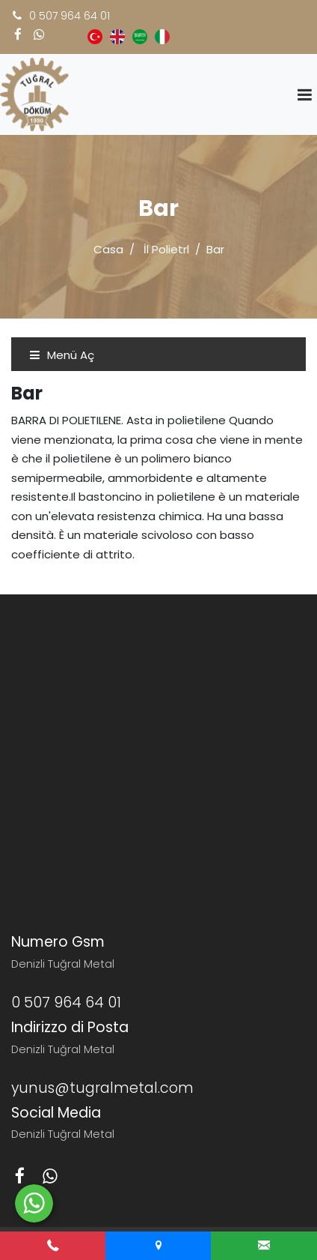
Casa (108, 249)
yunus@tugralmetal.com (102, 1088)
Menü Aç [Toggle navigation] (61, 355)
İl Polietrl (166, 249)
